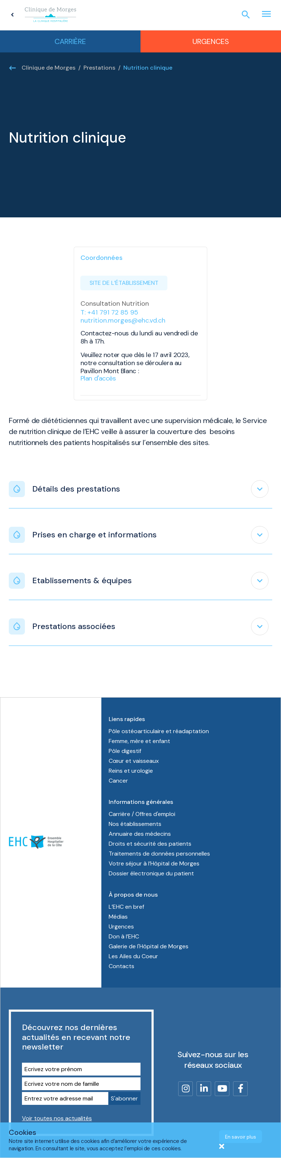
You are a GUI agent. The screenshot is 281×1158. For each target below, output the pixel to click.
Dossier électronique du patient (151, 873)
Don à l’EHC (124, 936)
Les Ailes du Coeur (133, 956)
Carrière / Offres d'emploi (142, 814)
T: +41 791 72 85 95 (109, 312)
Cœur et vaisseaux (134, 761)
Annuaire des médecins (140, 834)
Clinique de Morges (48, 67)
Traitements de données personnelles (159, 853)
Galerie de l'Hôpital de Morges (148, 946)
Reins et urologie (131, 771)
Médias (118, 916)
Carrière (70, 41)
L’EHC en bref (126, 907)
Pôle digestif (125, 751)
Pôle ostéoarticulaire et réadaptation (159, 731)
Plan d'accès (98, 378)
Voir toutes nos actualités (57, 1118)
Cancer (118, 780)
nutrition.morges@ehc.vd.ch (122, 320)
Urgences (210, 41)
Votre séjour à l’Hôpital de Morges (154, 863)
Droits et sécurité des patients (150, 844)
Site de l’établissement (124, 283)
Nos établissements (135, 824)
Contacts (121, 966)
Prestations (99, 67)
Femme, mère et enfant (140, 741)
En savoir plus (240, 1137)
